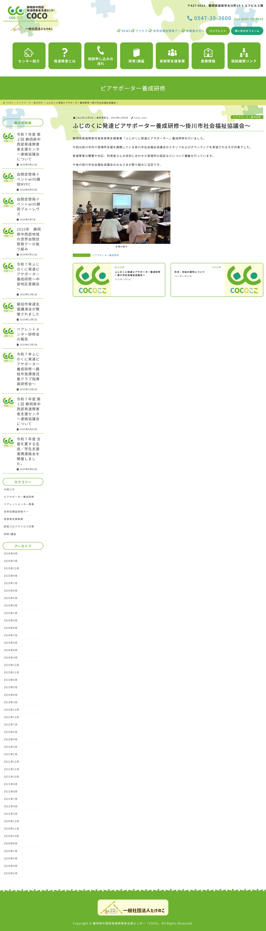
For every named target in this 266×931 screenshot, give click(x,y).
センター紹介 (29, 55)
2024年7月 (11, 635)
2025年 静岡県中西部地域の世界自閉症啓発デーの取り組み (29, 239)
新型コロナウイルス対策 (19, 526)
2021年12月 (11, 761)
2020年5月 (11, 858)
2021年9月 (11, 784)
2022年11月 (11, 717)
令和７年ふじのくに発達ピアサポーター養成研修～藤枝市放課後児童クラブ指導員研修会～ (28, 368)
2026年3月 (11, 561)
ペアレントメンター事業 (19, 504)
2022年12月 (11, 709)
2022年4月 (11, 739)
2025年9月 (11, 575)
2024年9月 (11, 620)
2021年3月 (11, 813)
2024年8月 (11, 628)
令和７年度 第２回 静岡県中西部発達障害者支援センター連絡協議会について (29, 146)
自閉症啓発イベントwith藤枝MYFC (28, 179)
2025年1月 (11, 613)
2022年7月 (11, 724)
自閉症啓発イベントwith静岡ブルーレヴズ (28, 206)
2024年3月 (11, 657)
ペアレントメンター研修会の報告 (28, 334)
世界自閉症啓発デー (16, 511)
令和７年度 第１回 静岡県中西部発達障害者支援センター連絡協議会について (29, 411)
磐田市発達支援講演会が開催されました (28, 308)
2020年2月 (11, 873)
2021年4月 (11, 806)
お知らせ (9, 489)
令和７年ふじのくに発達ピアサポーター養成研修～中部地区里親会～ (28, 276)
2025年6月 (11, 590)
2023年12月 (11, 665)
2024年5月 (11, 642)
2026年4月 (11, 553)
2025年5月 (11, 598)
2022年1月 (11, 754)
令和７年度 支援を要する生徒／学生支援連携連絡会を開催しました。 (29, 451)
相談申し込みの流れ (100, 56)
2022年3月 (11, 746)
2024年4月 (11, 650)
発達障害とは (65, 55)
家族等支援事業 (172, 55)
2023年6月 (11, 680)
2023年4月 (11, 695)
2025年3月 (11, 605)
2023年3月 (11, 702)
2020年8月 (11, 843)
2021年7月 (11, 799)
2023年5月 (11, 687)
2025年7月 (11, 583)
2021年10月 (11, 776)
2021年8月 (11, 791)
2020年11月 (11, 828)
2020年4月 (11, 866)
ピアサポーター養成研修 (247, 117)
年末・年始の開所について (190, 272)
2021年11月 (11, 769)
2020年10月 (11, 836)
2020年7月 (11, 851)
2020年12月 (11, 821)
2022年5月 (11, 732)
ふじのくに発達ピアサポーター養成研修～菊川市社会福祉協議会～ (138, 273)
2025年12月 (11, 568)
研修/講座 (136, 55)
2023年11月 (11, 672)
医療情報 (208, 55)
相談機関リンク (244, 55)
